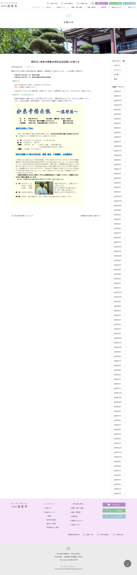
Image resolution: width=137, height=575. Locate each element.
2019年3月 (117, 434)
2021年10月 (118, 297)
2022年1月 (117, 288)
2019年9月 (117, 406)
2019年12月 (118, 393)
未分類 (116, 74)
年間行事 (103, 7)
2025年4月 (117, 128)
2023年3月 (117, 233)
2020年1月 (117, 388)
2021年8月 (117, 306)
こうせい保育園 (130, 3)
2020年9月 (117, 352)
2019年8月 (117, 411)
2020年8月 (117, 356)
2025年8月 (117, 114)
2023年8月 (117, 214)
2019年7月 (117, 416)
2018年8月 (117, 466)
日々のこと (118, 70)
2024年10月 (118, 155)
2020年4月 (117, 374)
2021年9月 (117, 301)
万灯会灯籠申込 (68, 3)
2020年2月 (117, 384)
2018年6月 (117, 475)
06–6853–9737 (73, 560)
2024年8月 (117, 164)
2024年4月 (117, 182)
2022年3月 (117, 283)
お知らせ (48, 7)
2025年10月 (118, 105)
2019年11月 (118, 397)
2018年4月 (117, 484)
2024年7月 (117, 169)
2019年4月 (117, 429)
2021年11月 (118, 292)
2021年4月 (117, 320)
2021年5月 (117, 315)
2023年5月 (117, 224)
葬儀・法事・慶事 (76, 7)
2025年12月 (118, 100)
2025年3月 (117, 132)
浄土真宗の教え (78, 504)
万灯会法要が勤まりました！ (23, 216)
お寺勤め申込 (83, 3)
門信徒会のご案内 (53, 527)
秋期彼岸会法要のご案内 (89, 216)
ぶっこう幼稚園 (116, 3)
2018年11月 (118, 452)
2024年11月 (118, 150)
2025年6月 (117, 118)
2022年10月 (118, 256)
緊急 (115, 79)
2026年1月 (117, 96)
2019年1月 (117, 443)
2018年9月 (117, 461)
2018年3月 (117, 489)
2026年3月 (117, 91)
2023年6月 (117, 219)
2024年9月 (117, 160)
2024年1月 (117, 192)
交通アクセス (132, 7)
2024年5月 (117, 178)
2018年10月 (118, 457)
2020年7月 (117, 361)
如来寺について (61, 7)
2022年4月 (117, 278)
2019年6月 (117, 420)
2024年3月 (117, 187)
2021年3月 (117, 324)
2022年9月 (117, 260)
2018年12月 (118, 448)
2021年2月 (117, 329)
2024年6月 (117, 173)
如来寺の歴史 (51, 520)
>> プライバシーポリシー (68, 566)
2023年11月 (118, 201)
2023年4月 (117, 228)
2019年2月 (117, 438)
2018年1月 (117, 493)
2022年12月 (118, 246)
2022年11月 (118, 251)
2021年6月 (117, 310)
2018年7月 (117, 470)
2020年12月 (118, 338)
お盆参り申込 (54, 3)
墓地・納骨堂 (92, 7)
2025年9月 (117, 109)
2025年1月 (117, 141)
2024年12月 (118, 146)
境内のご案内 (51, 523)
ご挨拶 (49, 516)
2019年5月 (117, 425)
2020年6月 (117, 365)
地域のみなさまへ (117, 7)
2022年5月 (117, 274)
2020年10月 (118, 347)
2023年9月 (117, 210)
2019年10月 (118, 402)
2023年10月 (118, 205)
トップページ (36, 7)
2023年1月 (117, 242)
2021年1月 (117, 333)
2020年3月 (117, 379)
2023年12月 (118, 196)
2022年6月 (117, 269)
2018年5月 (117, 480)
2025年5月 (117, 123)
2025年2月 (117, 137)
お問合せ (102, 3)
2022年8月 (117, 265)
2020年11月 (118, 342)
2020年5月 (117, 370)
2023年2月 (117, 237)
